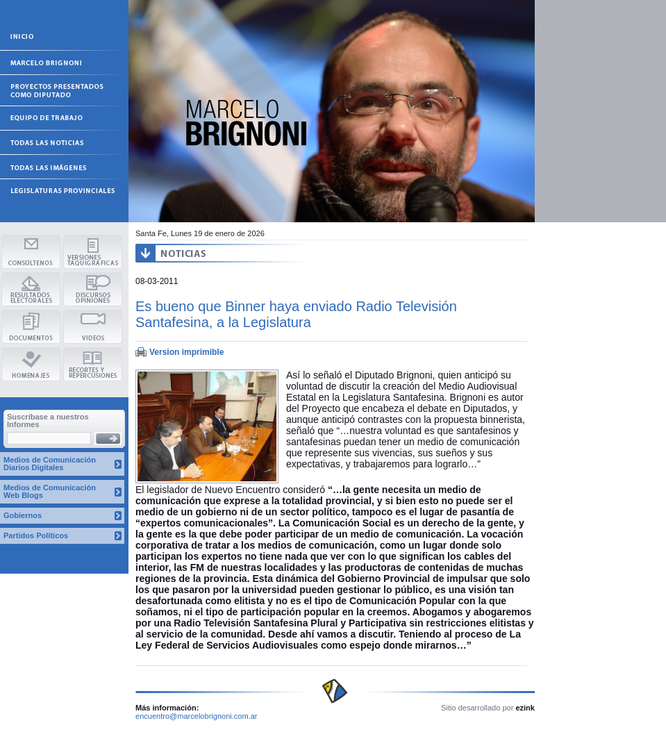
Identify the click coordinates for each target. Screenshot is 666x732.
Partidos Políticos (35, 535)
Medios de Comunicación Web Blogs (49, 491)
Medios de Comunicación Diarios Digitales (49, 464)
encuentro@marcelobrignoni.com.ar (196, 716)
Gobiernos (22, 515)
